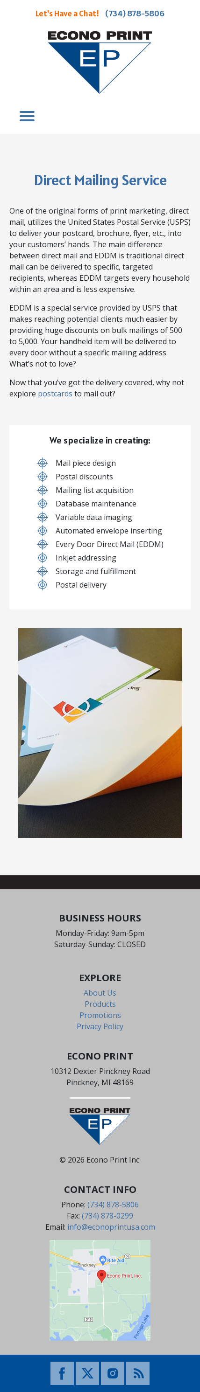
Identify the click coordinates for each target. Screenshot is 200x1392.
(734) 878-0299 (107, 1216)
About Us (100, 993)
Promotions (100, 1015)
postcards (55, 393)
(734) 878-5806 (134, 13)
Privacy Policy (100, 1026)
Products (100, 1004)
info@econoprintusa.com (111, 1227)
